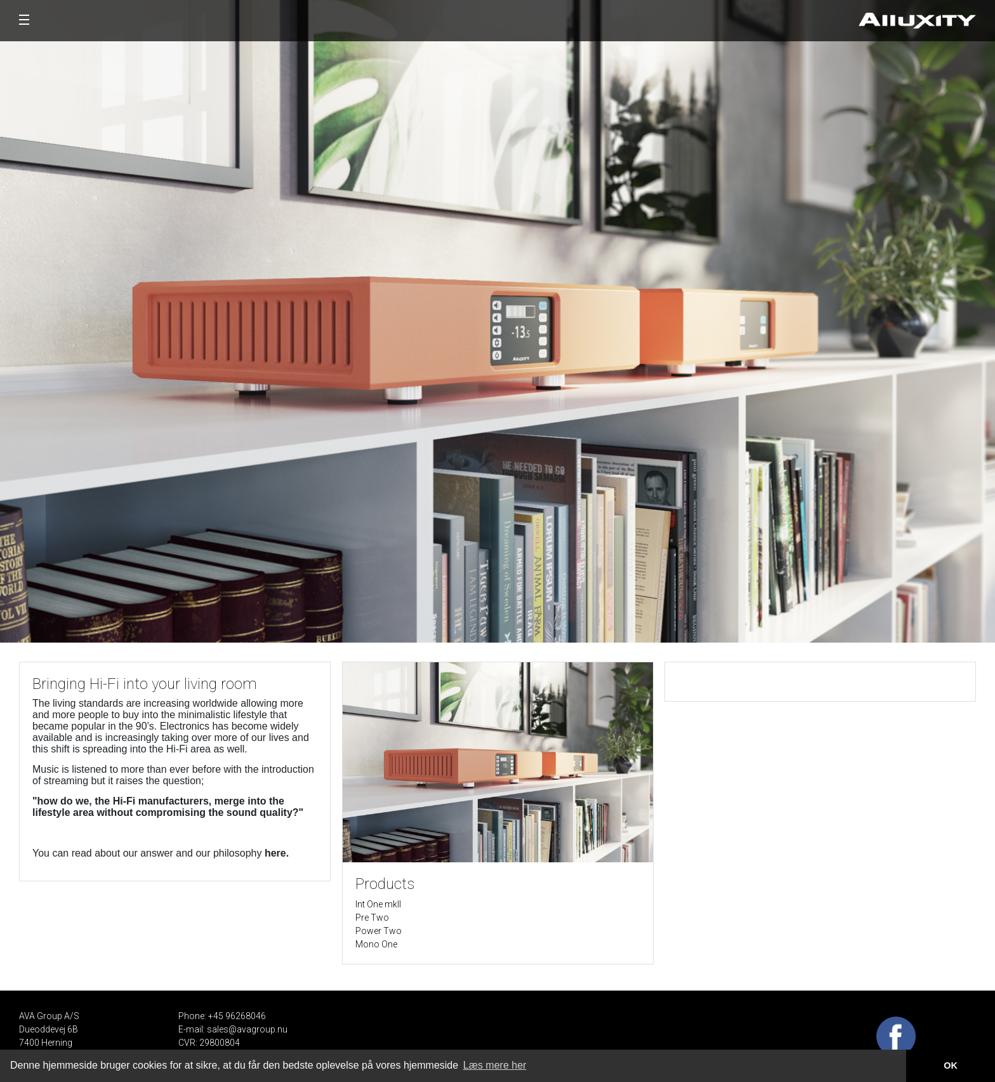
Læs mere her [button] (495, 1065)
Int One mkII (378, 904)
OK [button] (951, 1065)
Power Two (378, 931)
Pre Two (372, 917)
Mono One (376, 944)
